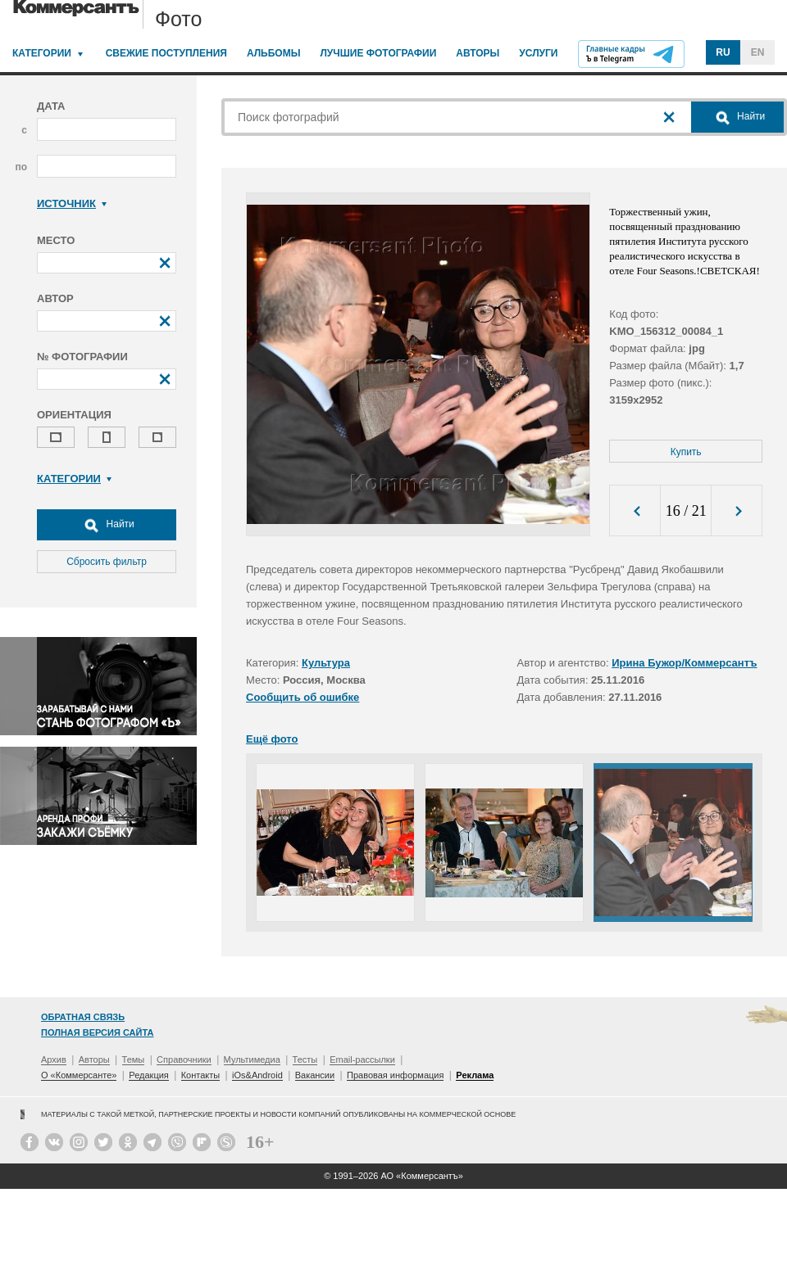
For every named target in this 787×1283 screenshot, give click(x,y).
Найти (106, 525)
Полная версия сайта (97, 1032)
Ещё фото (272, 739)
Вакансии (315, 1075)
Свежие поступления (166, 53)
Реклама (475, 1075)
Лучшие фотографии (378, 53)
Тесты (305, 1059)
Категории (41, 53)
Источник (72, 203)
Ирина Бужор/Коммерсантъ (684, 663)
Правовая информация (395, 1075)
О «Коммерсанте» (78, 1075)
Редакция (148, 1075)
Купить (686, 452)
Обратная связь (83, 1017)
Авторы (477, 53)
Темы (133, 1059)
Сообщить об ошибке (302, 697)
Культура (326, 663)
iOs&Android (257, 1075)
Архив (53, 1059)
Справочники (184, 1059)
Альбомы (274, 53)
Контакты (201, 1075)
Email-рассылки (362, 1059)
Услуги (538, 53)
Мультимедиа (252, 1059)
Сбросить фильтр (106, 561)
